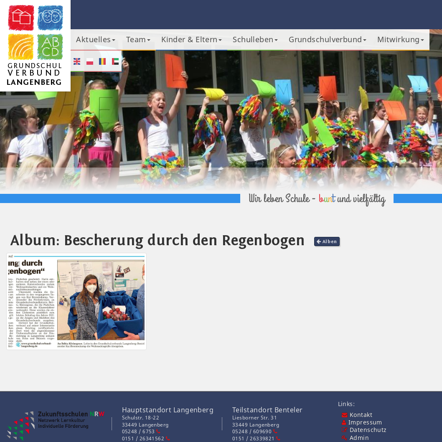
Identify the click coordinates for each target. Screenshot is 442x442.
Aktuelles (95, 39)
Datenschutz (364, 430)
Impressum (362, 422)
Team (138, 39)
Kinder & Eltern (191, 39)
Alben (327, 241)
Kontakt (357, 415)
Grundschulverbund (327, 39)
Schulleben (255, 39)
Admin (355, 438)
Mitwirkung (400, 39)
